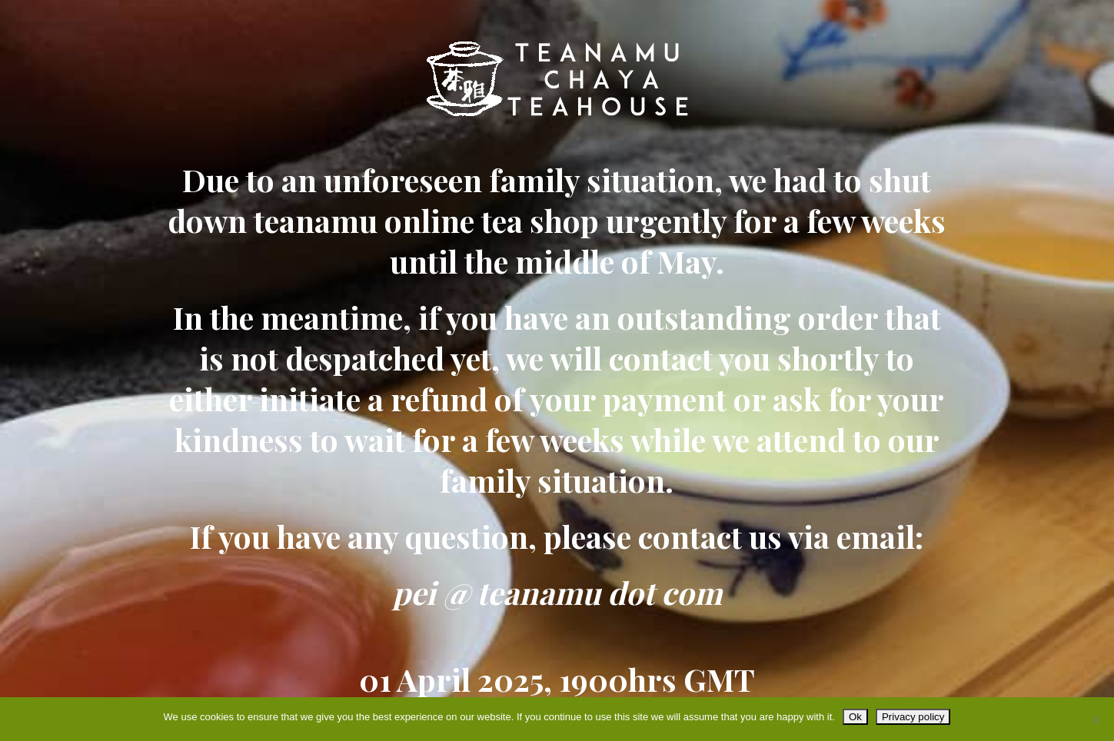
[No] (1094, 719)
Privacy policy (913, 717)
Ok (855, 717)
